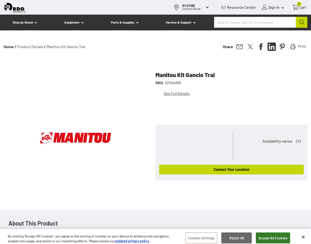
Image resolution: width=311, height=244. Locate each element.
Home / (10, 46)
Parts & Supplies (122, 22)
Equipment (71, 22)
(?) (298, 141)
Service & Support (178, 22)
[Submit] (301, 22)
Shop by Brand (23, 22)
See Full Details (177, 93)
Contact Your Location (231, 169)
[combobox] (260, 22)
